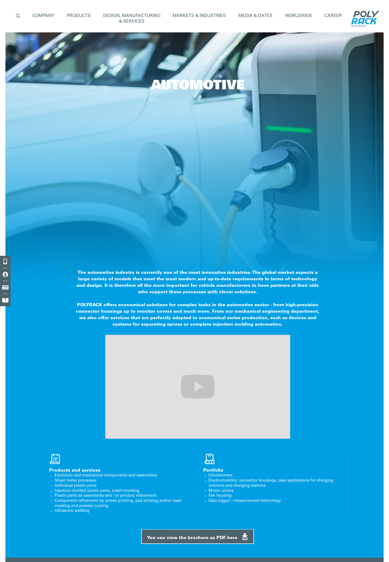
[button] (18, 16)
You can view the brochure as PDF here (198, 536)
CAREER (333, 16)
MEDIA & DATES (255, 16)
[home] (363, 18)
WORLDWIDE (298, 16)
